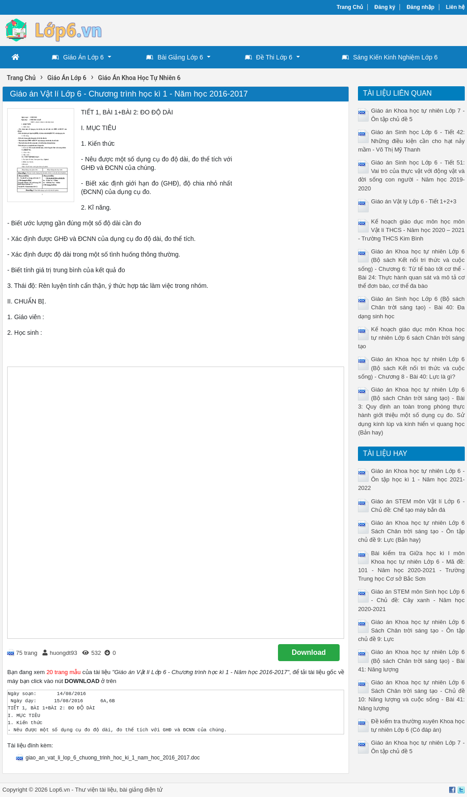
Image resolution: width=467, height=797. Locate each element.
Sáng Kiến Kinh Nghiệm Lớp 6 (390, 57)
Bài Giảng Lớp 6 (174, 57)
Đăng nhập (420, 7)
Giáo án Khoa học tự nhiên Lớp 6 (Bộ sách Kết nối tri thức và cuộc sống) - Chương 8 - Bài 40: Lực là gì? (411, 368)
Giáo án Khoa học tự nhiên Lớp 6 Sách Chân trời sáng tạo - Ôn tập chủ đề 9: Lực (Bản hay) (411, 531)
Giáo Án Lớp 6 (78, 57)
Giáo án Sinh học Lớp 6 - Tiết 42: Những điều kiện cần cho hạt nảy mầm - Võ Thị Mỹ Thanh (411, 140)
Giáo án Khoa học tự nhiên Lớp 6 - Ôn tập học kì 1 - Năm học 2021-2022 (411, 479)
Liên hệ (455, 7)
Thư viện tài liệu (95, 789)
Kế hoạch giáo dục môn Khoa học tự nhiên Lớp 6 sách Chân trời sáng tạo (411, 338)
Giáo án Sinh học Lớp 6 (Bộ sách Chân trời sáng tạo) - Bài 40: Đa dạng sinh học (411, 307)
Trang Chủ (350, 7)
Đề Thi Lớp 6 (268, 57)
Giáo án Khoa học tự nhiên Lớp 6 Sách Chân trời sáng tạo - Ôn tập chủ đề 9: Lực (411, 630)
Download (309, 652)
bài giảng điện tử (141, 789)
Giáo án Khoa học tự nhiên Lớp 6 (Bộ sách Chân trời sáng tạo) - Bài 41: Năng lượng (411, 660)
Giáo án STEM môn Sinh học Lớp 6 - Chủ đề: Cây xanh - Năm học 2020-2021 (411, 600)
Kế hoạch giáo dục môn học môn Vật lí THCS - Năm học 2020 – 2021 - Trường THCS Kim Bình (411, 230)
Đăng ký (384, 7)
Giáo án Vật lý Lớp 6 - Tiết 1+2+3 (413, 201)
